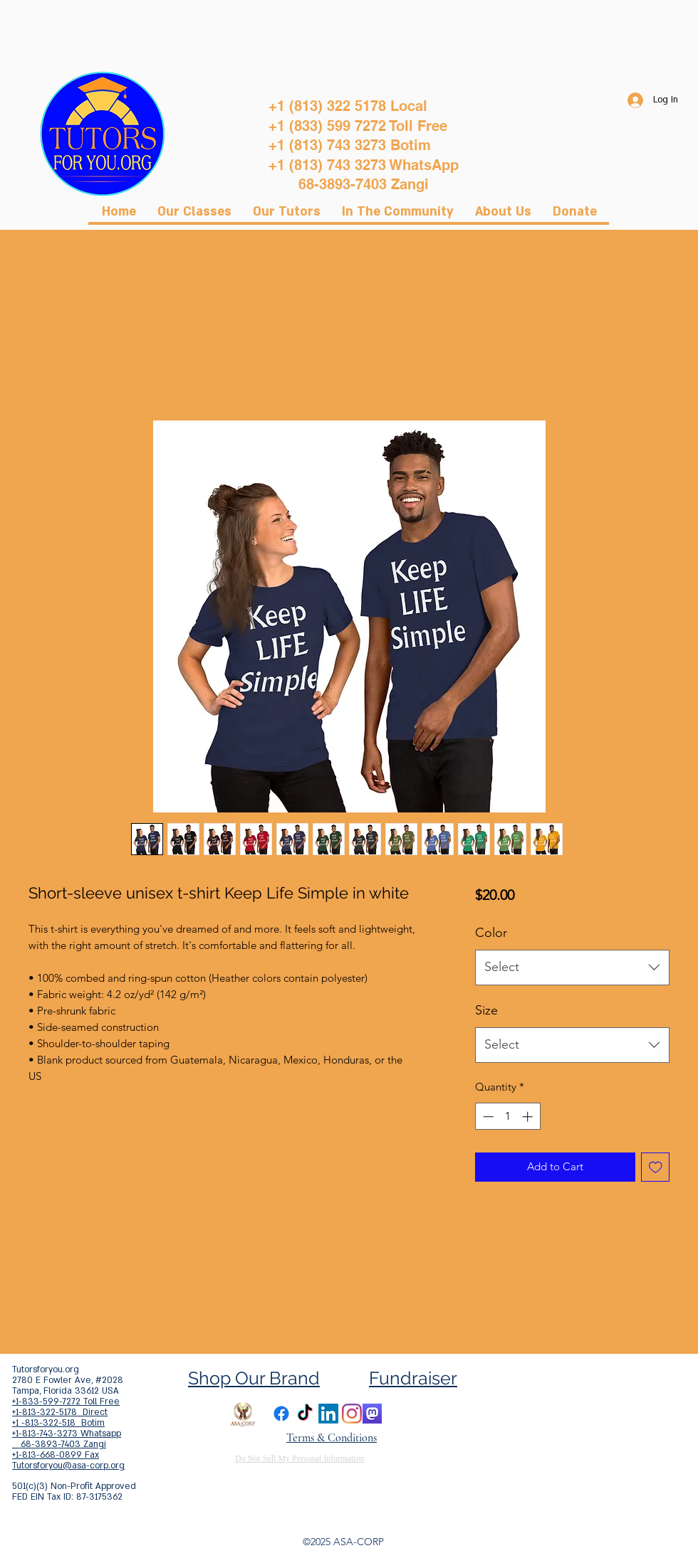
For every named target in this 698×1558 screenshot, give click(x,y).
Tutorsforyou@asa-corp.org (68, 1465)
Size (486, 1010)
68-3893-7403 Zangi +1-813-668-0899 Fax (59, 1449)
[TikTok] (305, 1414)
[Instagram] (352, 1414)
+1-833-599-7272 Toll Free (66, 1401)
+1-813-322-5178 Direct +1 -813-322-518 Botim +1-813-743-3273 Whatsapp (66, 1422)
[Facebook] (281, 1414)
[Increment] (528, 1116)
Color (491, 932)
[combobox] (572, 967)
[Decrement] (486, 1116)
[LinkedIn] (328, 1414)
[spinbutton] (507, 1116)
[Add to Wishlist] (655, 1167)
